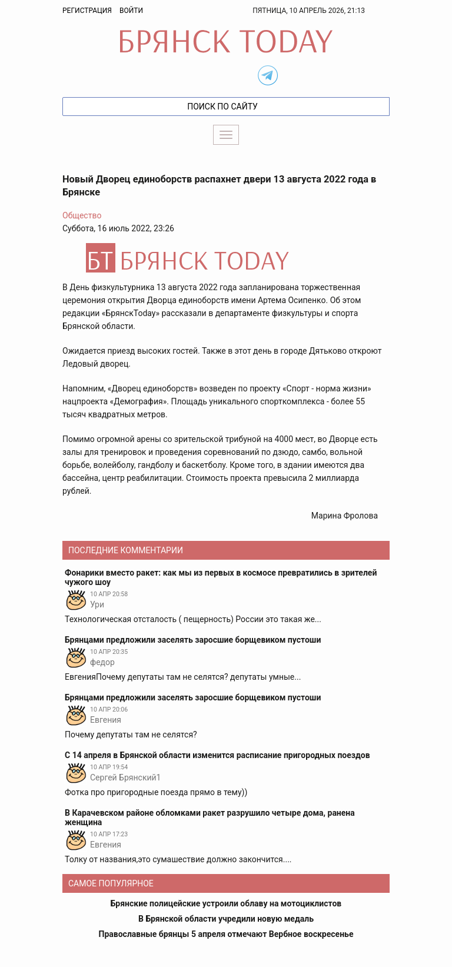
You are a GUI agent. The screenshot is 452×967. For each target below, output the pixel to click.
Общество (81, 215)
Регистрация (87, 10)
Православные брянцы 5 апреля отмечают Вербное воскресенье (226, 934)
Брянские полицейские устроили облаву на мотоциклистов (226, 903)
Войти (131, 10)
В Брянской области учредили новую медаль (226, 918)
